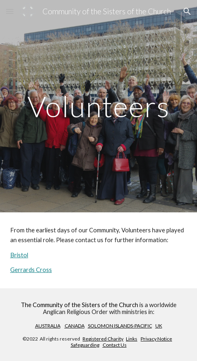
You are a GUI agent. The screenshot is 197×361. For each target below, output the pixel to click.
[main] (98, 106)
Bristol (19, 255)
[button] (10, 11)
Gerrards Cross (31, 269)
